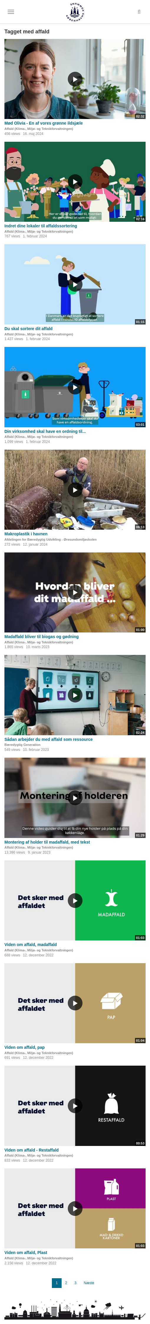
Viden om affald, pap (24, 1047)
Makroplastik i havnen (25, 533)
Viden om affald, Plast (25, 1252)
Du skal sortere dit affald (28, 328)
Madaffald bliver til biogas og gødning (41, 636)
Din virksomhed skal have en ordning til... (45, 431)
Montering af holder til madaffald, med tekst (47, 842)
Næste (89, 1283)
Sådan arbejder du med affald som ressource (48, 739)
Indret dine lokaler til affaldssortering (40, 226)
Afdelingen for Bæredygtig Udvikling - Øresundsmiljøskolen (50, 539)
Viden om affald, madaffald (30, 944)
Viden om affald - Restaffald (31, 1150)
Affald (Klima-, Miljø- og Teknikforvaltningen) (38, 129)
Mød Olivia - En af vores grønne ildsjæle (43, 123)
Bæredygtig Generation (22, 744)
